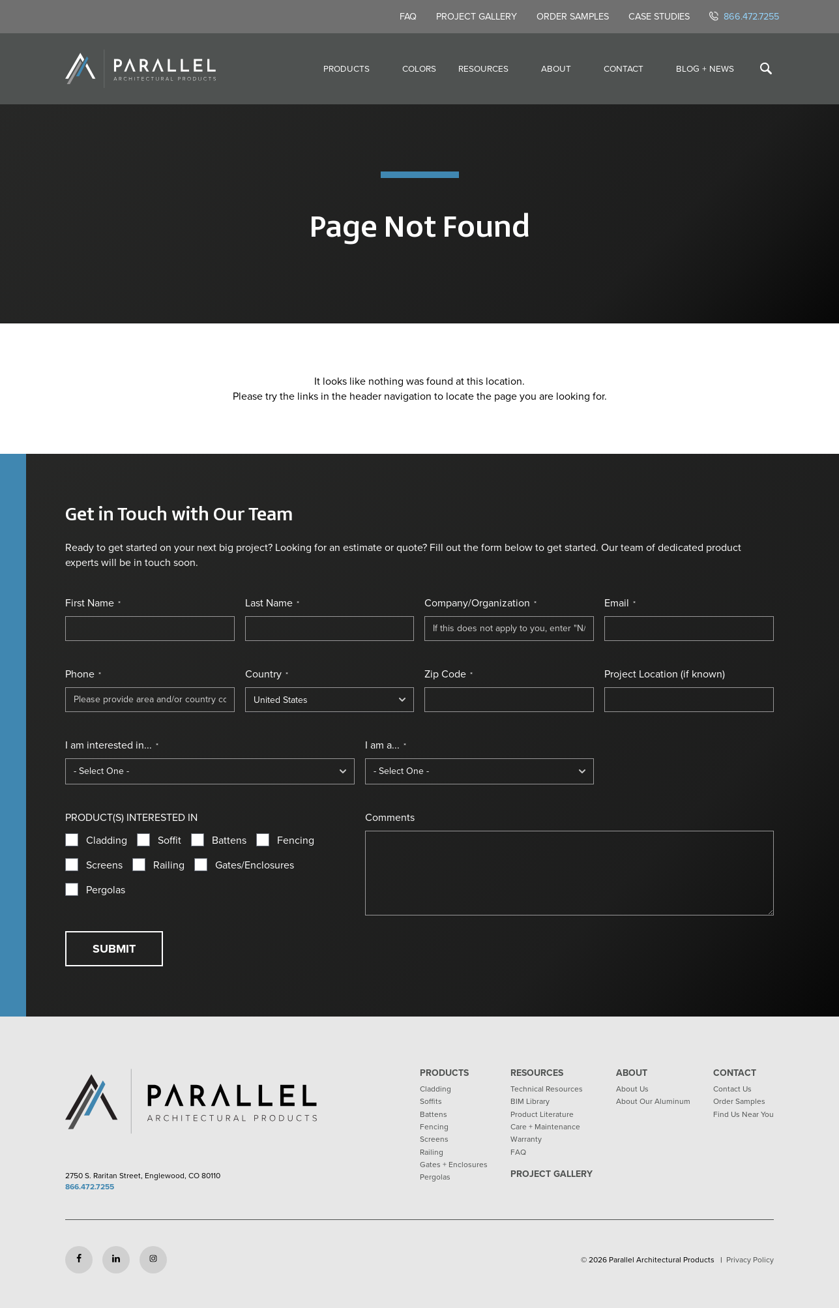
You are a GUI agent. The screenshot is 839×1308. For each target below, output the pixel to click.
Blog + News (705, 68)
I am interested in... (111, 745)
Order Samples (573, 16)
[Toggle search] (766, 68)
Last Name (272, 603)
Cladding (106, 840)
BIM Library (530, 1101)
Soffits (431, 1101)
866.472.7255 (744, 16)
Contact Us (732, 1089)
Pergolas (105, 890)
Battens (229, 840)
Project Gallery (476, 16)
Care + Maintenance (545, 1127)
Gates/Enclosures (254, 865)
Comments (390, 817)
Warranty (526, 1139)
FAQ (408, 16)
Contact (623, 68)
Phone (83, 674)
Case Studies (659, 16)
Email (620, 603)
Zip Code (448, 674)
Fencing (295, 840)
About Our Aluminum (653, 1101)
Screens (104, 865)
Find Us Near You (743, 1114)
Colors (419, 68)
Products (346, 68)
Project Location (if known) (664, 674)
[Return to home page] (140, 69)
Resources (483, 68)
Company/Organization (480, 603)
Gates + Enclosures (454, 1164)
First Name (93, 603)
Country (266, 674)
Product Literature (542, 1114)
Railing (168, 865)
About (556, 68)
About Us (632, 1089)
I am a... (385, 745)
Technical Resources (546, 1089)
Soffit (169, 840)
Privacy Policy (750, 1260)
